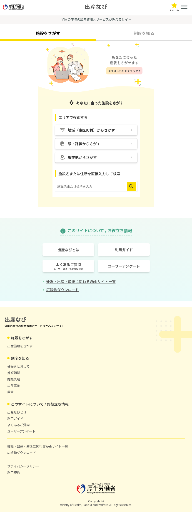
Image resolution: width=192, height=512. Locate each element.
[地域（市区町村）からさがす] (96, 130)
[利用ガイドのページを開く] (124, 249)
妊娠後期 (13, 379)
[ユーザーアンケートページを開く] (124, 266)
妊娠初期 (13, 372)
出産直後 (13, 385)
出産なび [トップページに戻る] (96, 6)
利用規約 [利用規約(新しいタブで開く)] (13, 472)
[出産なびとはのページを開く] (68, 249)
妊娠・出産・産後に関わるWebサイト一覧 (37, 446)
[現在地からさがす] (96, 157)
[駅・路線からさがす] (96, 143)
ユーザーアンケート (21, 431)
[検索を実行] (131, 186)
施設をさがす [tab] (48, 33)
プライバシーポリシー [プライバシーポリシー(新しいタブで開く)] (23, 466)
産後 (10, 391)
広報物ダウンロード (21, 452)
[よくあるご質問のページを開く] (68, 266)
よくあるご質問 (18, 425)
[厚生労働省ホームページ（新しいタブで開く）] (13, 6)
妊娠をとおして (18, 366)
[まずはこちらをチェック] (124, 70)
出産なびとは (16, 412)
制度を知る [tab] (144, 33)
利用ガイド (15, 418)
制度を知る (20, 358)
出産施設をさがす (20, 346)
